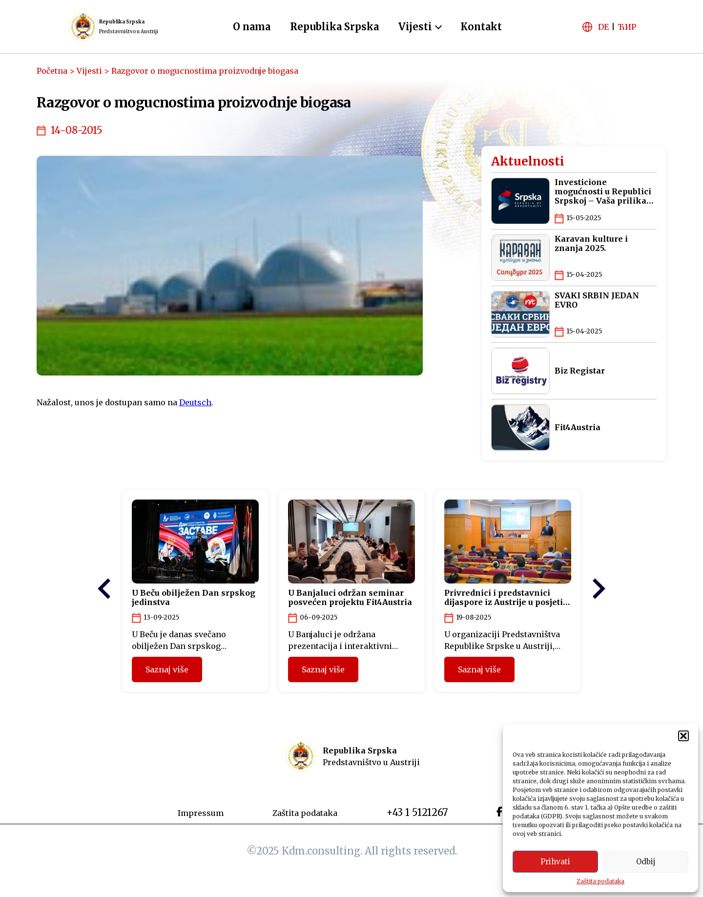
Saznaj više (166, 669)
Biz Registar (580, 370)
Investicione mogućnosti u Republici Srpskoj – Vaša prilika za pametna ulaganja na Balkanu (604, 192)
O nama (251, 27)
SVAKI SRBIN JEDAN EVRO (597, 300)
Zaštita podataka (600, 881)
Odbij (646, 861)
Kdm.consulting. (323, 851)
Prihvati (555, 861)
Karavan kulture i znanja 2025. (591, 243)
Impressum (201, 813)
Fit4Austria (577, 427)
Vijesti (415, 27)
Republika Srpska (334, 27)
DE (603, 27)
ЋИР (627, 27)
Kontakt (481, 27)
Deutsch (195, 402)
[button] (683, 736)
